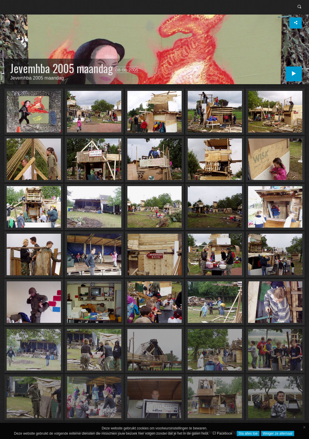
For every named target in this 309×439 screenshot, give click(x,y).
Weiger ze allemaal (277, 433)
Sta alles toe (248, 433)
